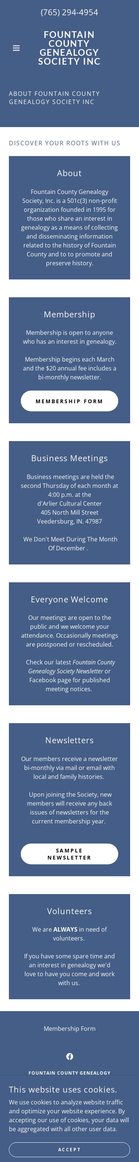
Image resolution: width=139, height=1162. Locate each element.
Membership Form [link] (70, 1029)
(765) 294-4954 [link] (69, 11)
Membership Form (69, 401)
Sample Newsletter (69, 854)
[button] (18, 48)
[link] (69, 48)
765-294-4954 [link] (69, 1105)
